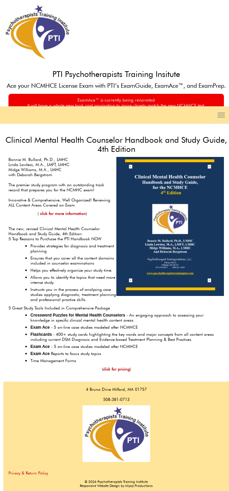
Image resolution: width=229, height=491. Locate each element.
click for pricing (116, 369)
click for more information (62, 213)
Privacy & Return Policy (28, 472)
